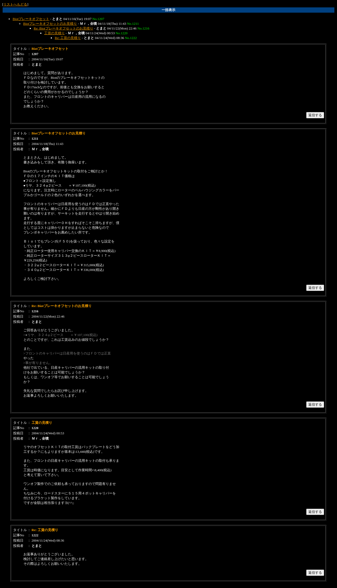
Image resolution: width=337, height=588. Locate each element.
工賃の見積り (54, 33)
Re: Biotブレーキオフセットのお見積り (63, 28)
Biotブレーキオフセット (31, 19)
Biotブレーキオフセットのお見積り (50, 24)
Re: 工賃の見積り (68, 38)
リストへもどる (15, 4)
